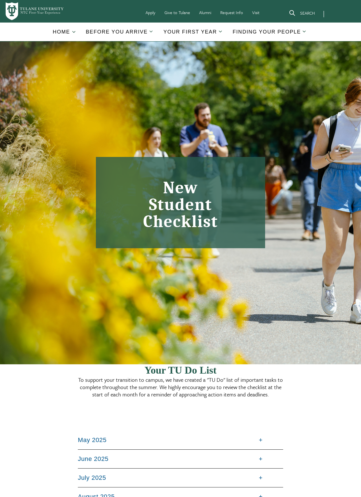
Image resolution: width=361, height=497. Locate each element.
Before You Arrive (117, 32)
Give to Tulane (177, 12)
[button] (62, 32)
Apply (150, 12)
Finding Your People (267, 32)
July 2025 (92, 477)
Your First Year (190, 32)
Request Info (231, 12)
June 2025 (93, 458)
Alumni (205, 12)
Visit (255, 12)
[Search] (302, 14)
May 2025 (92, 439)
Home (61, 32)
